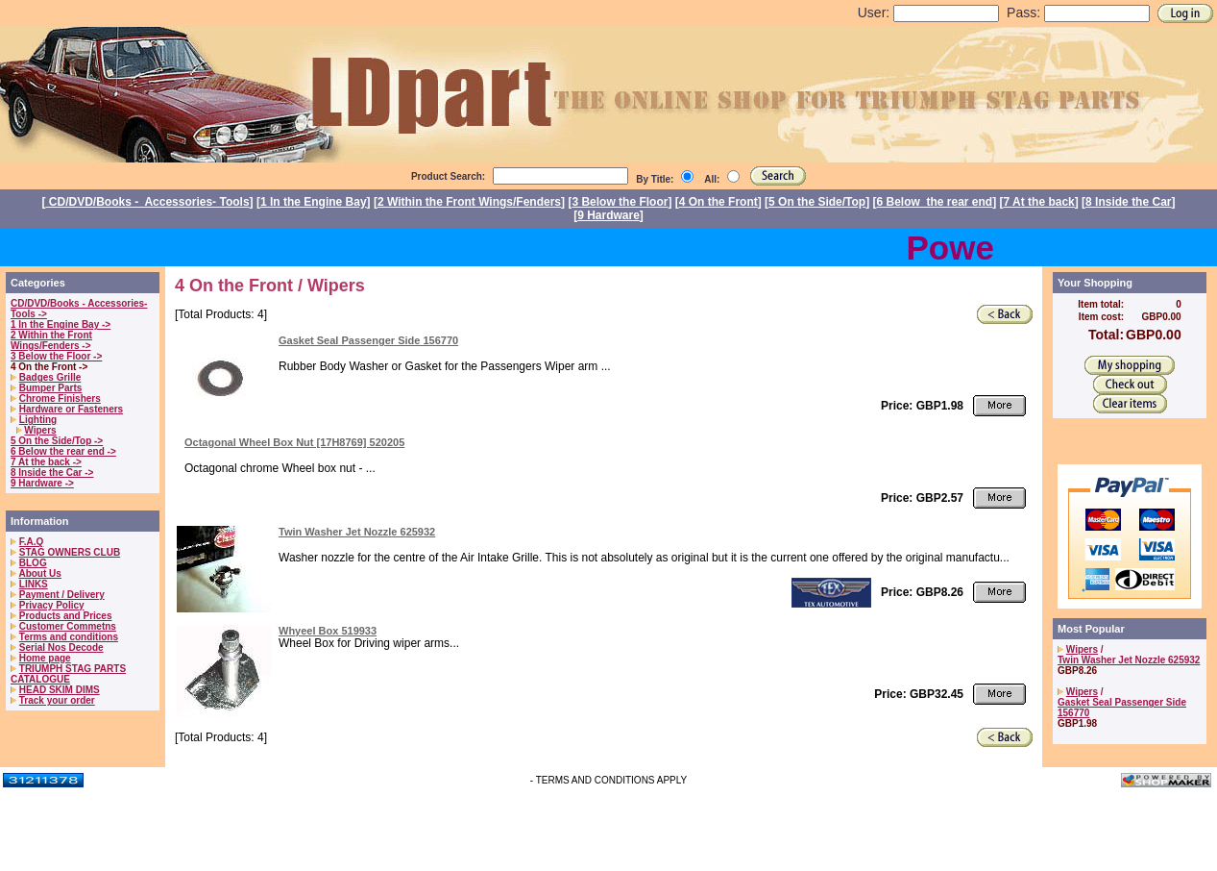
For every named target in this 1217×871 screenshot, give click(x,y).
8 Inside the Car (1128, 202)
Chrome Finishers (60, 398)
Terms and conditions (68, 637)
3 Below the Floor (620, 202)
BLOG (33, 563)
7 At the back (1039, 202)
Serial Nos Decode (61, 647)
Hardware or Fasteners (71, 409)
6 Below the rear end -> (63, 451)
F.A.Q (31, 541)
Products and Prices (65, 615)
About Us (39, 573)
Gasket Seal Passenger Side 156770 (368, 340)
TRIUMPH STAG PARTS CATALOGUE (68, 673)
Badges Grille (50, 377)
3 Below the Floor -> (56, 356)
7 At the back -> (46, 462)
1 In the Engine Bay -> (60, 324)
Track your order (57, 700)
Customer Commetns (67, 626)
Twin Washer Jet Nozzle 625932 (357, 531)
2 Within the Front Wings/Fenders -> (51, 340)
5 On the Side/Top (816, 202)
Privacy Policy (52, 605)
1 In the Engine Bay (313, 202)
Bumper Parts (51, 388)
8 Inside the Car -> (52, 472)
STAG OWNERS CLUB (69, 552)
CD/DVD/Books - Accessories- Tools (148, 202)
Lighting (38, 419)
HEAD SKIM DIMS (59, 689)
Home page (45, 658)
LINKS (33, 584)
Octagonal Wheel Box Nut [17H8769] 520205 (294, 442)
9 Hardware (608, 215)
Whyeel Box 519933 (328, 630)
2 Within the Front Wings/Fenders (469, 202)
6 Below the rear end (935, 202)
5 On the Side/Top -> (57, 441)
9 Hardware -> (42, 483)
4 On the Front (718, 202)
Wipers (40, 430)
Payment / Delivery (62, 594)
